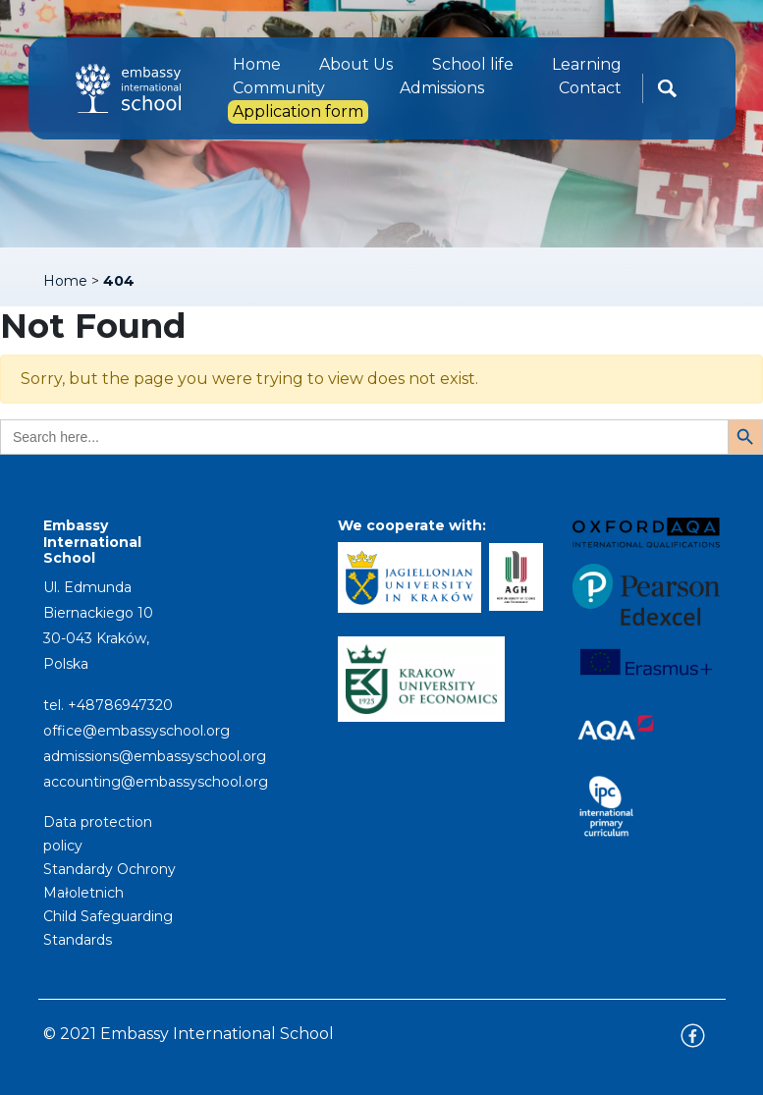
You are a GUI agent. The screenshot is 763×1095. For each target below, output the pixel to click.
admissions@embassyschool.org (154, 756)
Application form (298, 111)
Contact (590, 88)
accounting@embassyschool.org (155, 782)
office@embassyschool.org (136, 730)
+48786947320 (120, 705)
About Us (356, 64)
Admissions (442, 88)
